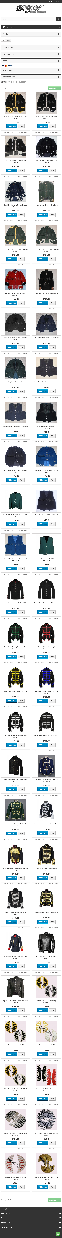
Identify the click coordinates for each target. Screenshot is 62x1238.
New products (9, 77)
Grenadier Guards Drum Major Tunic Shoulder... (46, 1178)
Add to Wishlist (8, 132)
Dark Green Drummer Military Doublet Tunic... (15, 250)
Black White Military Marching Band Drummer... (15, 736)
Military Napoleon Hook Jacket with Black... (15, 780)
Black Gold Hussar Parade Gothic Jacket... (46, 869)
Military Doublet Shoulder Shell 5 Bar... (15, 1045)
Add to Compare (22, 132)
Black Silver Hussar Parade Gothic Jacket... (15, 913)
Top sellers (8, 70)
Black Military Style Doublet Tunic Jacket (46, 162)
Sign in (58, 1)
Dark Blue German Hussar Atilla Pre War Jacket (46, 780)
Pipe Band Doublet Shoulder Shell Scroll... (15, 1090)
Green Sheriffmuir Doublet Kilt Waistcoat (46, 560)
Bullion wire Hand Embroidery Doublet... (46, 1002)
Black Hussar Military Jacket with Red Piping (15, 869)
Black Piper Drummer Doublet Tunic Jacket (15, 117)
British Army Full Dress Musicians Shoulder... (15, 1178)
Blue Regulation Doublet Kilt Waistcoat (15, 426)
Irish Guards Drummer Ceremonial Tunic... (46, 1134)
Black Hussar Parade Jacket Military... (46, 912)
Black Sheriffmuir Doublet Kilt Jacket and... (15, 471)
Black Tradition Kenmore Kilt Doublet (46, 293)
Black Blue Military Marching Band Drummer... (46, 692)
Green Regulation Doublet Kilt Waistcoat (46, 427)
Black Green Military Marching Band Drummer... (15, 648)
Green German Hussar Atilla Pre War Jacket (15, 825)
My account (5, 1223)
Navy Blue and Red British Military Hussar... (15, 957)
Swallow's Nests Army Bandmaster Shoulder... (15, 1134)
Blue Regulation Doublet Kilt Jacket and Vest (46, 338)
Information (8, 54)
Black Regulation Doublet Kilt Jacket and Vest (15, 338)
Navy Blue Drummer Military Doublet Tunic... (15, 206)
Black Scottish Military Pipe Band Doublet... (46, 117)
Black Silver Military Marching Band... (46, 735)
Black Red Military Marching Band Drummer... (46, 648)
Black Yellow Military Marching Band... (15, 691)
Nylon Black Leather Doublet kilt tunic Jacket (15, 1002)
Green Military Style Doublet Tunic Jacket (46, 206)
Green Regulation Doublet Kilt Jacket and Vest (15, 383)
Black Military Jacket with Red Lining (15, 603)
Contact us (51, 1)
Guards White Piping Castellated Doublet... (46, 1090)
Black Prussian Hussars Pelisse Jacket (46, 824)
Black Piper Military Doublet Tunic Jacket (15, 162)
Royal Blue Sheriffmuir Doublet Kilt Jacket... (46, 471)
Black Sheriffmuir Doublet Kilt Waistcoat (46, 514)
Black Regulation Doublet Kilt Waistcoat (46, 382)
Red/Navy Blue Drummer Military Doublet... (15, 294)
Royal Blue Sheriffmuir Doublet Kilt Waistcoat (15, 560)
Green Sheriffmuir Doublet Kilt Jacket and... (15, 515)
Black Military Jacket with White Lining (46, 603)
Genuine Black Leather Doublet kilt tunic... (46, 957)
